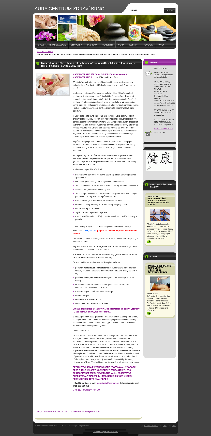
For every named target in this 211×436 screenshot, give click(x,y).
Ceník (121, 45)
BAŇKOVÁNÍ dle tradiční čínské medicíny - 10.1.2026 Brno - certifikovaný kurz (159, 269)
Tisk (174, 426)
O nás (41, 45)
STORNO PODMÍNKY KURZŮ (86, 390)
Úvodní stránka (45, 52)
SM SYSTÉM (76, 45)
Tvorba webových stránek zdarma (105, 432)
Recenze (148, 45)
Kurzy (161, 45)
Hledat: (134, 10)
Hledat (170, 10)
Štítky (39, 411)
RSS (164, 426)
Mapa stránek (151, 426)
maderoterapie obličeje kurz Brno (85, 411)
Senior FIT (107, 45)
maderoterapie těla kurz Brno (56, 411)
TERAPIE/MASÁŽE (57, 45)
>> (149, 241)
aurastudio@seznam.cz (108, 383)
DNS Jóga (92, 45)
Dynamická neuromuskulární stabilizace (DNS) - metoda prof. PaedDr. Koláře (158, 200)
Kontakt (133, 45)
